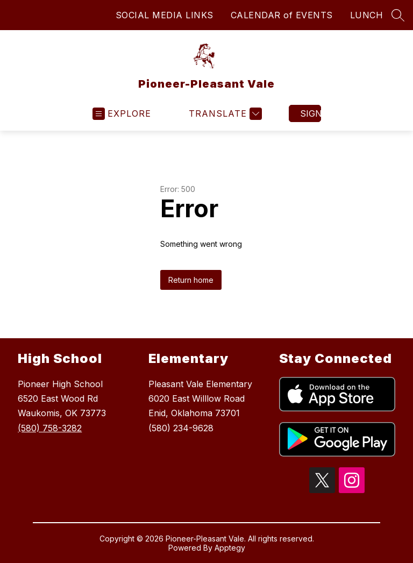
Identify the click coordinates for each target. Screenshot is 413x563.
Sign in (310, 113)
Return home (190, 279)
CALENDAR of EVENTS (282, 15)
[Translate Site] (224, 113)
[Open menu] (121, 113)
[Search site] (397, 15)
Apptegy (230, 547)
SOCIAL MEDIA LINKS (164, 15)
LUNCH (366, 15)
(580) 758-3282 (50, 428)
